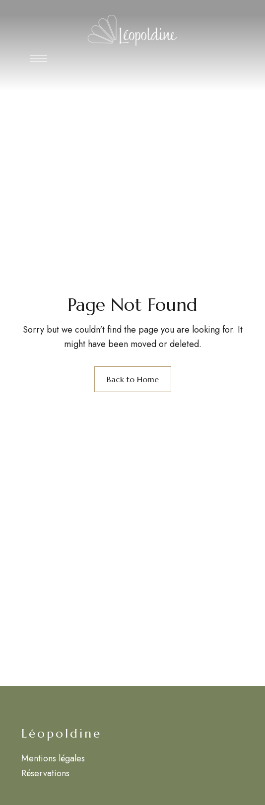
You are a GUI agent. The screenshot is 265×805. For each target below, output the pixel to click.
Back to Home (133, 379)
